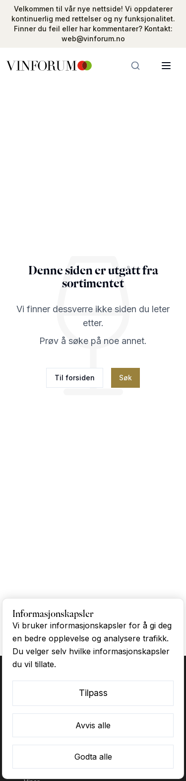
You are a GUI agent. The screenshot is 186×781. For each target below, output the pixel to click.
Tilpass (93, 693)
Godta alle (93, 757)
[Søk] (135, 66)
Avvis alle (93, 725)
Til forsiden (75, 377)
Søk (125, 377)
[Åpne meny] (166, 66)
